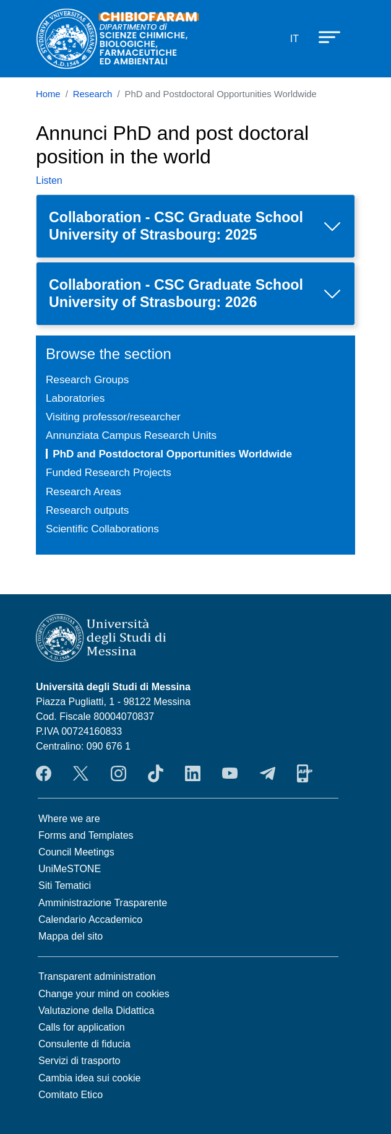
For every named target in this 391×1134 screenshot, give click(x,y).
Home (48, 94)
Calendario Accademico (90, 919)
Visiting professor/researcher (113, 416)
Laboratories (75, 398)
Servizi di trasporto (79, 1060)
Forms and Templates (86, 835)
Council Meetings (76, 852)
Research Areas (83, 491)
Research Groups (87, 379)
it (294, 38)
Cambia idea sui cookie (89, 1078)
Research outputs (87, 510)
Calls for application (81, 1027)
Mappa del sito (70, 936)
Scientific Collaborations (102, 528)
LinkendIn (192, 773)
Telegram (267, 773)
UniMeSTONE (69, 868)
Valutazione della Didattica (96, 1010)
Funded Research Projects (108, 472)
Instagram (118, 773)
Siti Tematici (64, 885)
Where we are (69, 818)
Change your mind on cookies (104, 994)
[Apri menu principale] (324, 36)
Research (93, 94)
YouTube (230, 773)
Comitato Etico (70, 1094)
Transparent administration (97, 976)
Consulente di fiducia (84, 1044)
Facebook (43, 773)
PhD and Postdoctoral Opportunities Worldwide (172, 454)
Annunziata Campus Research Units (131, 435)
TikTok (155, 773)
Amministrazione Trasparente (102, 903)
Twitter (80, 773)
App (304, 773)
